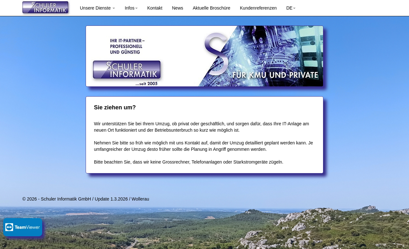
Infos (131, 8)
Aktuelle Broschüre (211, 8)
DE (291, 8)
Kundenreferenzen (258, 8)
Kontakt (154, 8)
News (177, 8)
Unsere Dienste (97, 8)
